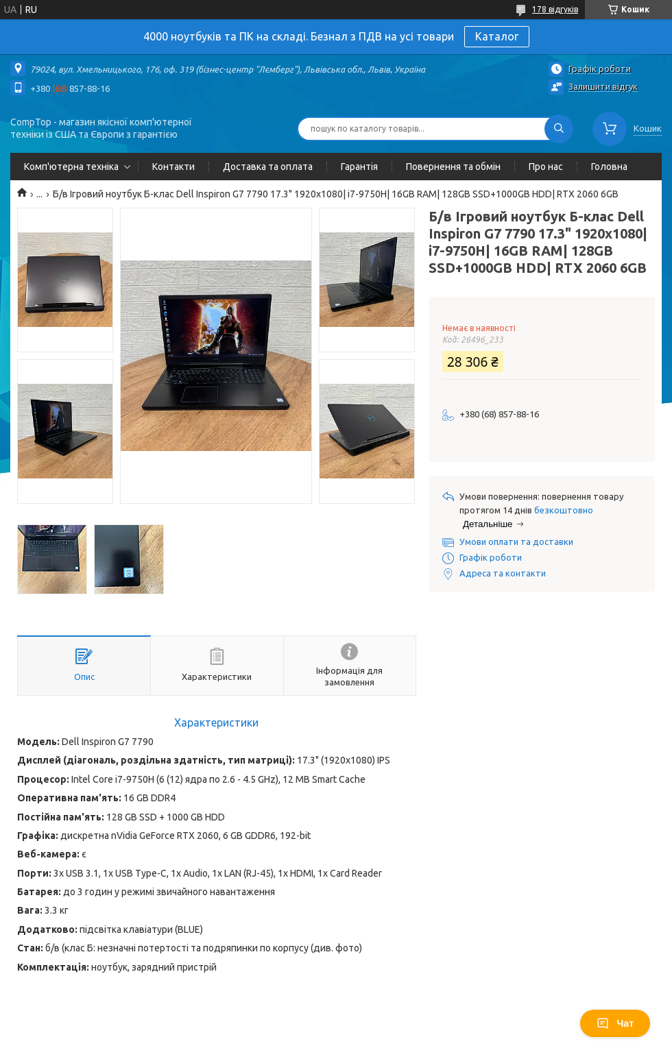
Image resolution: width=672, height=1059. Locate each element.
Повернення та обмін (453, 166)
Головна (609, 166)
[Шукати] (558, 128)
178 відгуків (555, 9)
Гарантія (359, 166)
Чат (615, 1023)
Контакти (173, 166)
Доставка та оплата (268, 166)
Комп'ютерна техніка (71, 166)
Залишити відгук (603, 86)
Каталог (496, 36)
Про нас (546, 166)
